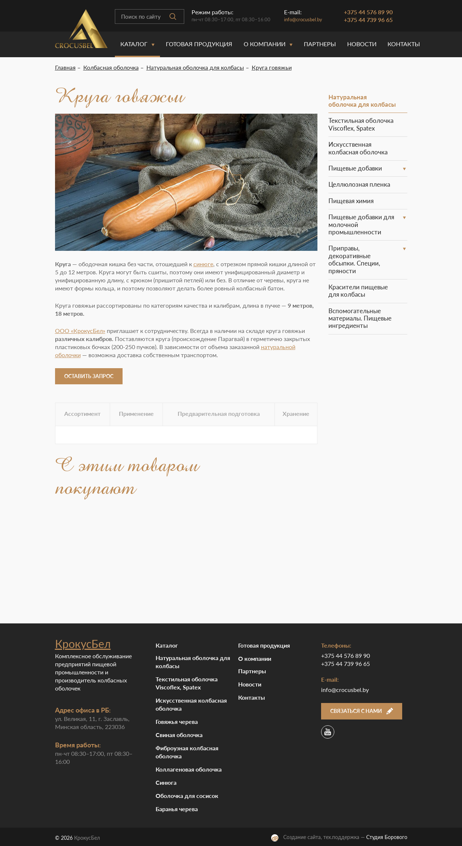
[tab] (82, 414)
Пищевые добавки (355, 168)
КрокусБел (83, 643)
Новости (361, 43)
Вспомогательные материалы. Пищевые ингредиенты (360, 318)
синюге (203, 263)
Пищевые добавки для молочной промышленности (361, 224)
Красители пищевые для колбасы (358, 290)
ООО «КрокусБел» (80, 330)
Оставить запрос (88, 376)
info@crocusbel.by (303, 19)
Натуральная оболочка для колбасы (362, 100)
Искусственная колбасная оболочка (358, 147)
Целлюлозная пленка (359, 184)
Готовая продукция (199, 43)
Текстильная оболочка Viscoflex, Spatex (360, 124)
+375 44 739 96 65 (368, 19)
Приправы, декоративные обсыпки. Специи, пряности (354, 259)
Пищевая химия (351, 201)
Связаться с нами (361, 711)
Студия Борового (386, 837)
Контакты (404, 43)
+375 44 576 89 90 (368, 11)
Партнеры (320, 43)
